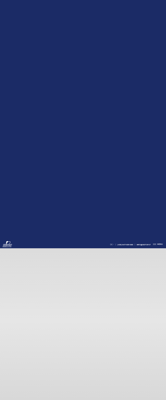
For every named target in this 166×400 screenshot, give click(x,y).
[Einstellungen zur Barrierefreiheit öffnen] (5, 388)
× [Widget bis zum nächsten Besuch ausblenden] (7, 386)
